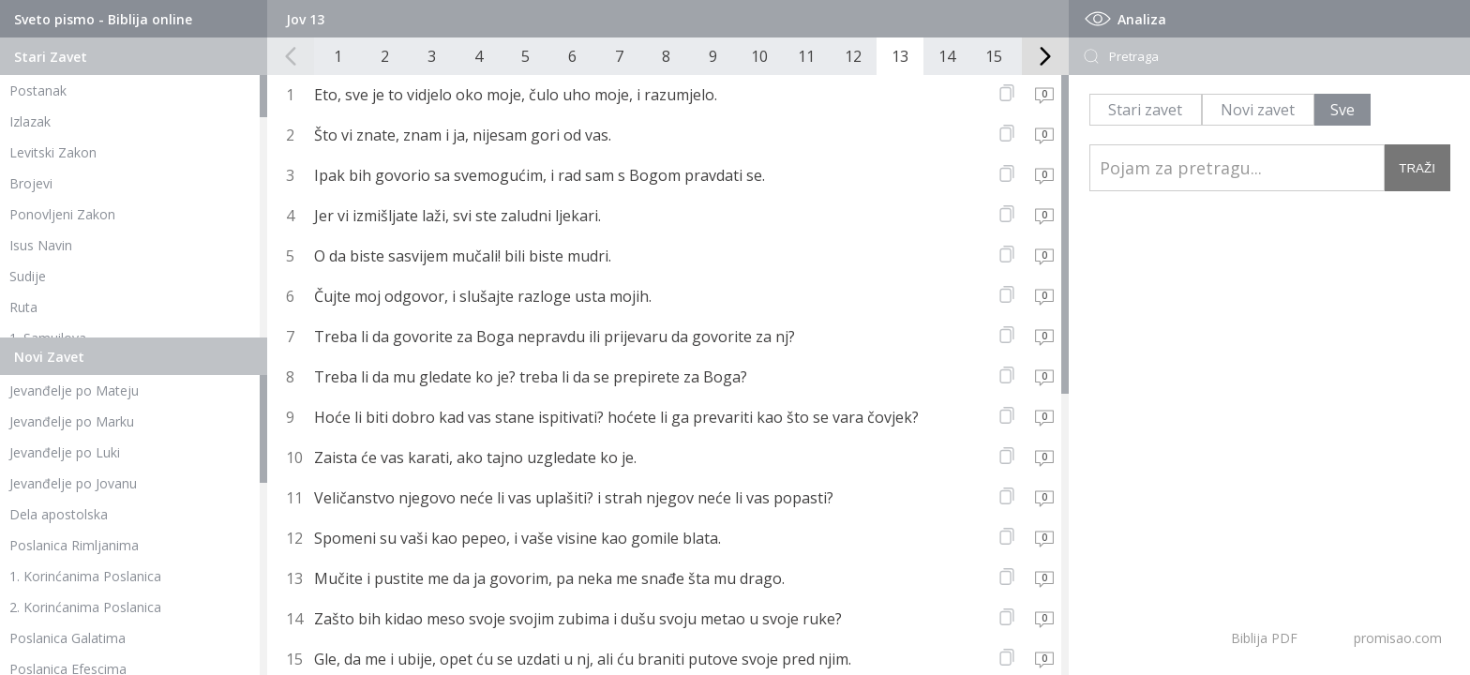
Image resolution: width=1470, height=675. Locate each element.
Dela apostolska (58, 514)
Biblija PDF (1264, 638)
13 (900, 56)
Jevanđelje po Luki (64, 452)
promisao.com (1398, 638)
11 (806, 56)
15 (993, 56)
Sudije (27, 276)
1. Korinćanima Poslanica (85, 576)
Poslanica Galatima (67, 638)
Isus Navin (40, 245)
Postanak (38, 90)
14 (946, 56)
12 (853, 56)
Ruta (23, 307)
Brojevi (30, 183)
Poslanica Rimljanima (74, 545)
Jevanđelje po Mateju (74, 390)
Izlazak (30, 121)
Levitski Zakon (53, 152)
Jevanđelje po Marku (71, 421)
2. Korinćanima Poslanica (85, 607)
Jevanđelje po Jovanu (73, 483)
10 (759, 56)
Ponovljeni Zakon (62, 214)
